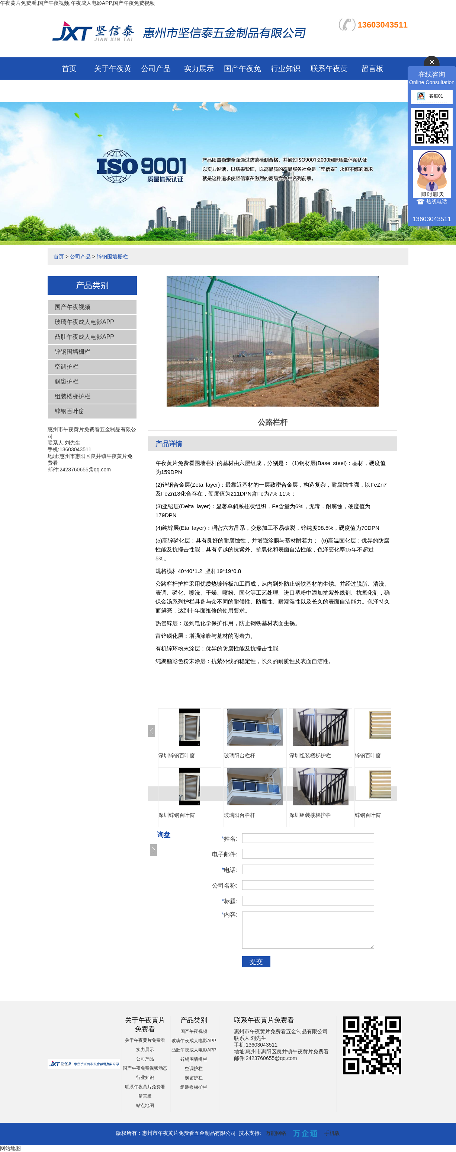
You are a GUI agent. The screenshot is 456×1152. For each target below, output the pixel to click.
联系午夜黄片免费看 (145, 1086)
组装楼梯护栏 (72, 396)
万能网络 (276, 1133)
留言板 (372, 68)
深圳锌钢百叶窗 (176, 755)
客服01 (430, 96)
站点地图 (145, 1105)
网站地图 (10, 1148)
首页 (69, 68)
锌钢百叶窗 (69, 411)
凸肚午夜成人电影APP (84, 337)
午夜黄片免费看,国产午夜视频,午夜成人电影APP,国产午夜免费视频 (77, 3)
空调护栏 (66, 366)
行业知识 (286, 68)
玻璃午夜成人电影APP (84, 322)
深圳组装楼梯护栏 (310, 755)
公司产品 (156, 68)
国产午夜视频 (72, 307)
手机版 (332, 1133)
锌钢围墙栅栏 (112, 257)
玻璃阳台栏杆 (239, 755)
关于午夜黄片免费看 (145, 1040)
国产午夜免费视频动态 (145, 1068)
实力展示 (199, 68)
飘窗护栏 (66, 381)
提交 (256, 961)
